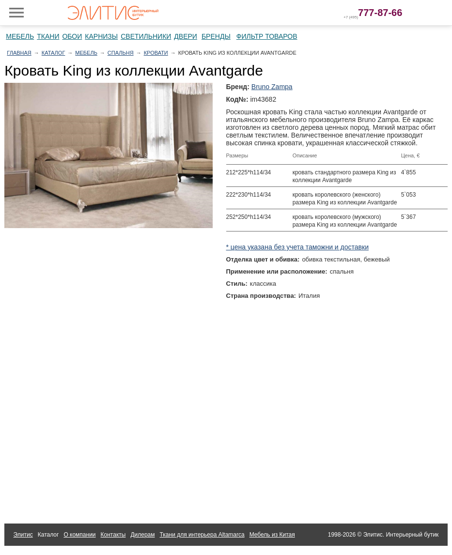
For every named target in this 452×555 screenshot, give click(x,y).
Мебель (20, 36)
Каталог (53, 53)
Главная (19, 53)
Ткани (48, 36)
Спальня (121, 53)
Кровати (156, 53)
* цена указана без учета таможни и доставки (297, 247)
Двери (185, 36)
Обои (72, 36)
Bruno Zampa (272, 87)
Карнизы (101, 36)
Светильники (146, 36)
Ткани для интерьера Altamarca (202, 534)
